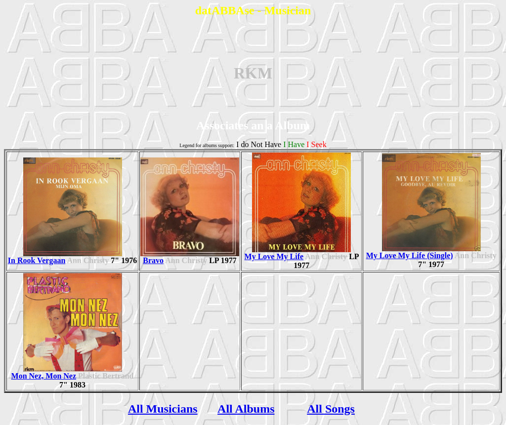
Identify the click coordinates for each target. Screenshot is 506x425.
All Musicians (163, 408)
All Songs (331, 408)
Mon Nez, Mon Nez (66, 372)
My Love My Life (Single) (423, 252)
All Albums (245, 408)
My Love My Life (298, 253)
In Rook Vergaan (65, 257)
